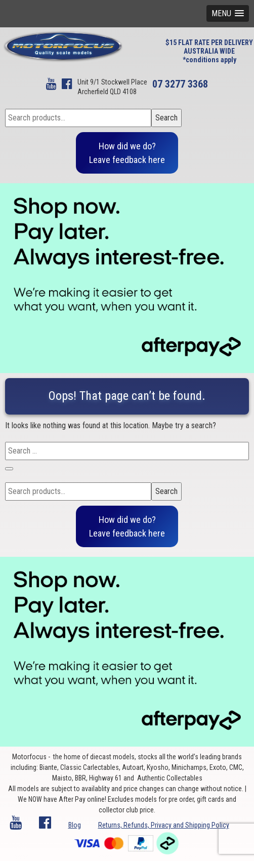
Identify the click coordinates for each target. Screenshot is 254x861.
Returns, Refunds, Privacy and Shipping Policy (163, 825)
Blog (74, 825)
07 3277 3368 (180, 84)
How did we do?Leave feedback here (127, 153)
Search (166, 117)
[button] (227, 13)
